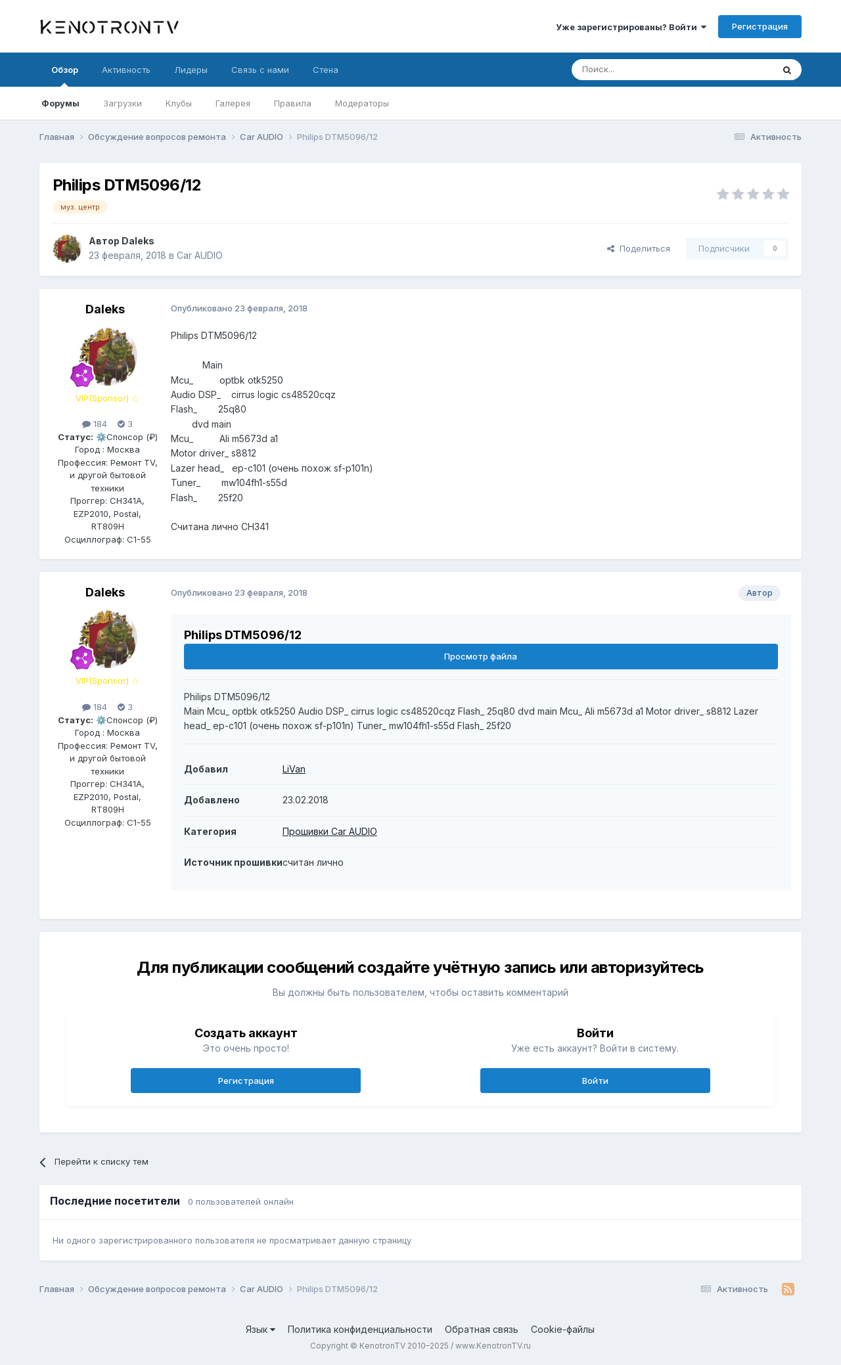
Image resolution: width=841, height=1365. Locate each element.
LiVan (294, 768)
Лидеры (191, 69)
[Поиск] (642, 69)
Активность (126, 69)
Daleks (138, 240)
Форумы (60, 103)
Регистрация (760, 26)
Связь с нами (260, 69)
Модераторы (362, 103)
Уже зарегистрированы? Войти (631, 27)
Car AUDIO (200, 255)
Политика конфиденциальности (360, 1329)
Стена (325, 69)
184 (94, 423)
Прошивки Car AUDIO (330, 831)
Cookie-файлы (563, 1329)
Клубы (179, 103)
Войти (595, 1080)
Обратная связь (481, 1329)
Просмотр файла (480, 656)
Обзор (64, 75)
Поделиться (638, 248)
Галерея (233, 103)
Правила (292, 103)
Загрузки (122, 103)
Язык (260, 1329)
